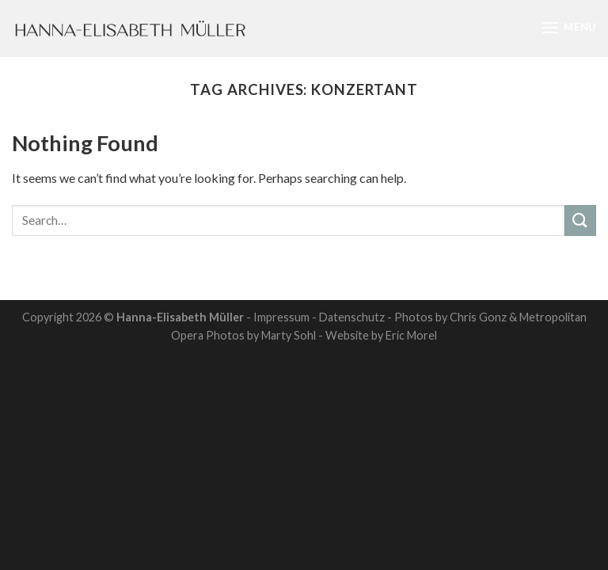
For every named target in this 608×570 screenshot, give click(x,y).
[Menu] (568, 27)
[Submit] (580, 220)
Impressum (281, 317)
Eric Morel (411, 335)
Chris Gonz (478, 317)
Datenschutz (352, 317)
